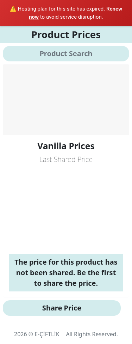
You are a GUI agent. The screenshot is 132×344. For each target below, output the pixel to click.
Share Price (61, 308)
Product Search (65, 53)
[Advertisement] (66, 209)
